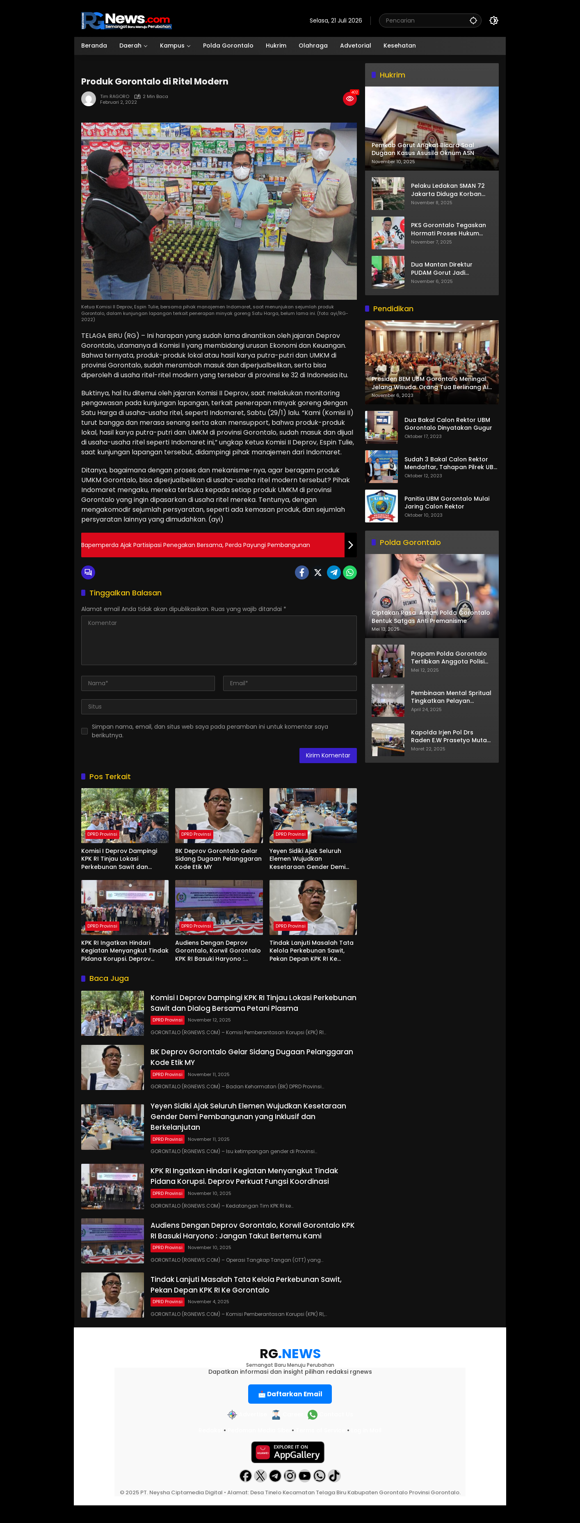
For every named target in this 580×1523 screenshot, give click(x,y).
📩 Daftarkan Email (290, 1411)
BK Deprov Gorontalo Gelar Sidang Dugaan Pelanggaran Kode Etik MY (218, 859)
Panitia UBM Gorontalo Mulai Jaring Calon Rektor (446, 503)
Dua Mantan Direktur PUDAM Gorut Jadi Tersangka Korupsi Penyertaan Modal (442, 269)
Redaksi (209, 1448)
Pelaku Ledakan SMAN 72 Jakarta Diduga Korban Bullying (448, 190)
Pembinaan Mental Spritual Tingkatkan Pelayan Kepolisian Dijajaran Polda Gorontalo (451, 697)
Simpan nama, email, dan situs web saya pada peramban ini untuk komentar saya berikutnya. (210, 731)
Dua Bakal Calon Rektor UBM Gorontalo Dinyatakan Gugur (448, 424)
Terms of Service (321, 1448)
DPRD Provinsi (102, 834)
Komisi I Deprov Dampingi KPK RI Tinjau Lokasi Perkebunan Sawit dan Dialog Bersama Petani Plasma (119, 859)
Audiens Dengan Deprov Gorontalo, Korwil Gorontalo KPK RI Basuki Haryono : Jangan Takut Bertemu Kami (218, 951)
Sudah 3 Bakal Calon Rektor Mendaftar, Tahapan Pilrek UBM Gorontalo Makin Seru (451, 464)
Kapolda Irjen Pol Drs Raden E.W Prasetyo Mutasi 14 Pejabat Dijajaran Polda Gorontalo (451, 737)
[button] (472, 20)
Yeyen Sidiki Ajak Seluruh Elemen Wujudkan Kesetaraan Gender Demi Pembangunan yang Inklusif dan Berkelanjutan (311, 859)
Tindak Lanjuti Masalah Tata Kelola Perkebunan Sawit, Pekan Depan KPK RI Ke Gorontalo (311, 951)
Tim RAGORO (114, 96)
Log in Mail (367, 1448)
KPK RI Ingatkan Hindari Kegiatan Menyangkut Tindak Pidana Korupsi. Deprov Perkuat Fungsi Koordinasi (125, 951)
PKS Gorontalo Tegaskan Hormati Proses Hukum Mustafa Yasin (448, 229)
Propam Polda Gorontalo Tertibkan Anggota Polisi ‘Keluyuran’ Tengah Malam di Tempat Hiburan (450, 658)
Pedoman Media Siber (259, 1448)
